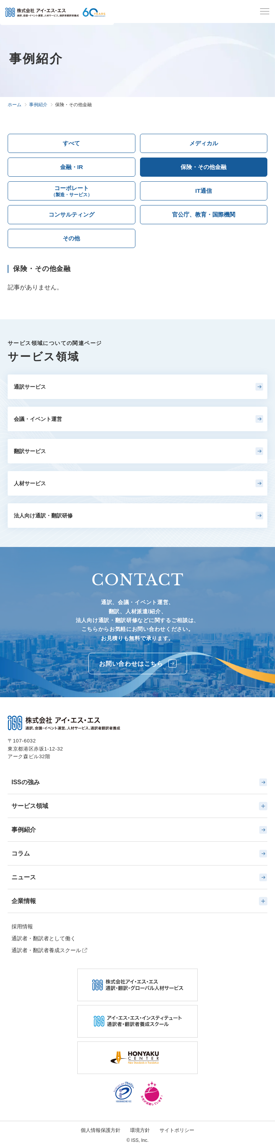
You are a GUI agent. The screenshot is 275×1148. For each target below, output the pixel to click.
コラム (139, 853)
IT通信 (203, 190)
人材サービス (139, 483)
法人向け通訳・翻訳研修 (139, 515)
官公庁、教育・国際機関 (203, 214)
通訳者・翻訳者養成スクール (46, 950)
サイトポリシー (176, 1130)
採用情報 (22, 926)
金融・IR (71, 167)
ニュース (139, 877)
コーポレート (71, 192)
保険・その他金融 (203, 167)
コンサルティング (71, 214)
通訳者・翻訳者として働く (43, 938)
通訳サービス (139, 387)
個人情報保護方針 (100, 1130)
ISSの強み (139, 782)
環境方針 (140, 1130)
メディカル (203, 143)
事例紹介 (139, 830)
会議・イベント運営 (139, 419)
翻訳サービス (139, 451)
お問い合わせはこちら (138, 663)
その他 (71, 238)
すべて (71, 143)
